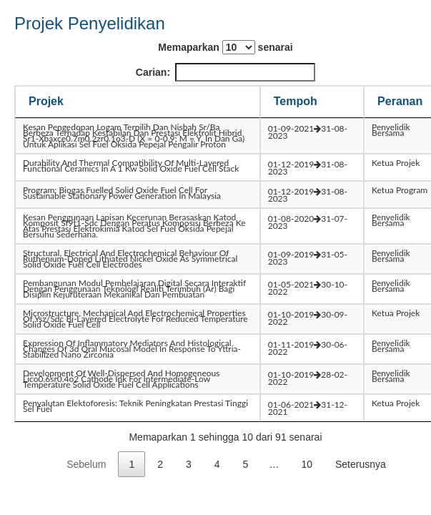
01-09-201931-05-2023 (307, 258)
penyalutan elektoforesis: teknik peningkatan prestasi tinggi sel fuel (135, 406)
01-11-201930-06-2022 (307, 348)
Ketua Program (399, 190)
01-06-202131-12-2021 (307, 408)
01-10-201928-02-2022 (307, 378)
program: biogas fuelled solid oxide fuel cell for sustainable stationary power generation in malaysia (122, 193)
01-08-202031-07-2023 (307, 222)
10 (306, 464)
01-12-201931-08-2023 (307, 168)
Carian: (225, 72)
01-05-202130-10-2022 (307, 288)
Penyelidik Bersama (391, 130)
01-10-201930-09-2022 (307, 318)
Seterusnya (360, 464)
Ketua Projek (396, 162)
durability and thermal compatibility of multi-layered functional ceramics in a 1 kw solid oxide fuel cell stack (131, 165)
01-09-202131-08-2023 (307, 132)
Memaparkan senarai (225, 47)
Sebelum (86, 464)
